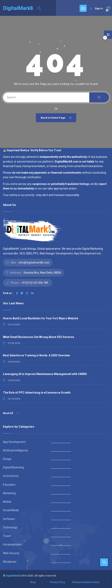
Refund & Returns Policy (86, 582)
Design (7, 459)
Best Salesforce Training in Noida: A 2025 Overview (36, 355)
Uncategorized (12, 544)
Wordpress (9, 561)
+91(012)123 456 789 (34, 282)
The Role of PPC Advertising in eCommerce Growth (36, 392)
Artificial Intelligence (15, 450)
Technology (10, 527)
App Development (14, 441)
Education (9, 484)
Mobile (7, 501)
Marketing (9, 493)
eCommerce (11, 476)
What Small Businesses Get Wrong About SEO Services (38, 337)
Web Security (11, 553)
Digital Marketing (13, 467)
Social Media (11, 510)
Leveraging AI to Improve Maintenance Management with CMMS (45, 374)
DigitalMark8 (13, 575)
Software (9, 518)
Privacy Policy (57, 582)
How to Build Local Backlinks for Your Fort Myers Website (40, 318)
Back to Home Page (56, 118)
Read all (11, 413)
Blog (33, 582)
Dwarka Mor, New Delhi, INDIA (42, 272)
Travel (7, 536)
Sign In (96, 8)
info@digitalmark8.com (33, 262)
